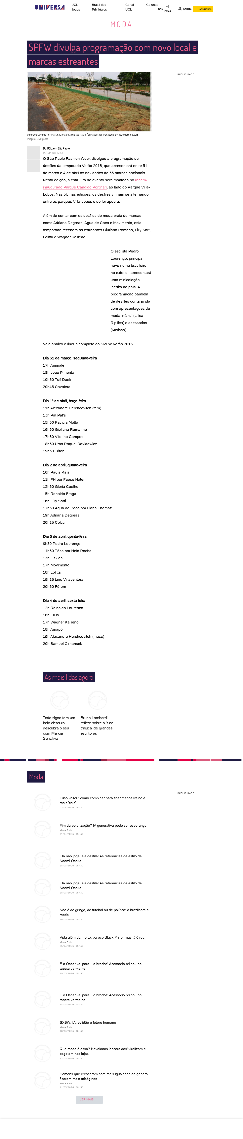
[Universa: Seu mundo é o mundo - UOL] (49, 7)
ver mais (89, 1099)
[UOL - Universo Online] (67, 7)
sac (160, 9)
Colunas (152, 5)
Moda (121, 24)
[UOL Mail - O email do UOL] (170, 9)
